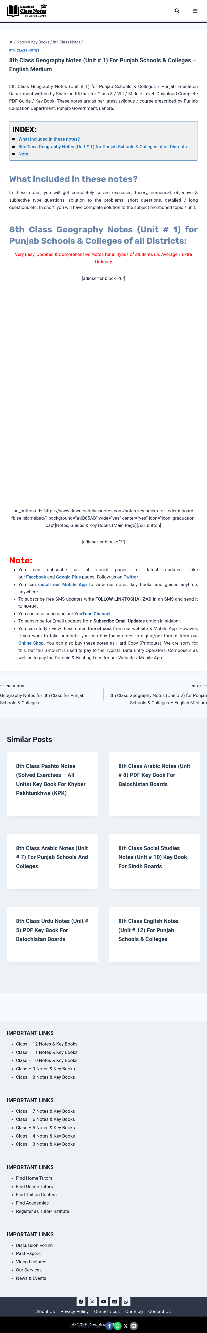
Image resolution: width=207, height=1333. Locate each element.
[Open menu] (195, 10)
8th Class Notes (24, 50)
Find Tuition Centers (36, 1194)
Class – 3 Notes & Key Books (45, 1144)
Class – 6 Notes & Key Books (45, 1119)
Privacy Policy (74, 1311)
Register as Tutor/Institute (42, 1211)
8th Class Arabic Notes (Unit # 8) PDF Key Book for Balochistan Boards (150, 775)
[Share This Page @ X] (126, 1326)
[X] (92, 1301)
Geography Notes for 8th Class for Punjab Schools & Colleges (49, 693)
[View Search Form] (177, 11)
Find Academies (32, 1203)
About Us (45, 1311)
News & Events (31, 1278)
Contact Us (159, 1311)
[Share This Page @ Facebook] (109, 1326)
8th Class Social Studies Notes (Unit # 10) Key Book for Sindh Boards (154, 865)
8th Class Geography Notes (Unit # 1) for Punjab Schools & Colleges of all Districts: (103, 146)
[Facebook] (81, 1301)
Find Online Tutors (34, 1186)
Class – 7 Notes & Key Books (45, 1111)
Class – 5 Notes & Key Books (45, 1127)
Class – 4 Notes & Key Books (45, 1136)
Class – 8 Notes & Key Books (45, 1077)
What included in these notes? (49, 139)
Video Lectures (31, 1261)
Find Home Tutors (34, 1178)
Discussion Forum (34, 1245)
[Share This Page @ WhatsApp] (117, 1326)
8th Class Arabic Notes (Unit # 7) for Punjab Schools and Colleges (46, 865)
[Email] (114, 1301)
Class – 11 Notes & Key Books (47, 1052)
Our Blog (134, 1311)
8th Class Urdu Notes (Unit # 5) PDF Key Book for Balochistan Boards (51, 938)
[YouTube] (103, 1301)
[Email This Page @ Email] (134, 1326)
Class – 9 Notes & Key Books (45, 1068)
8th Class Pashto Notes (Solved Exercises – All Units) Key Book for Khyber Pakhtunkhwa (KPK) (47, 784)
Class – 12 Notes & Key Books (47, 1044)
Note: (23, 154)
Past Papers (28, 1253)
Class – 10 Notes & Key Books (47, 1060)
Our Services (29, 1270)
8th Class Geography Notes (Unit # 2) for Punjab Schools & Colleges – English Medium (157, 693)
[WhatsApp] (126, 1301)
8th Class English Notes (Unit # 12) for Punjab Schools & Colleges (150, 938)
